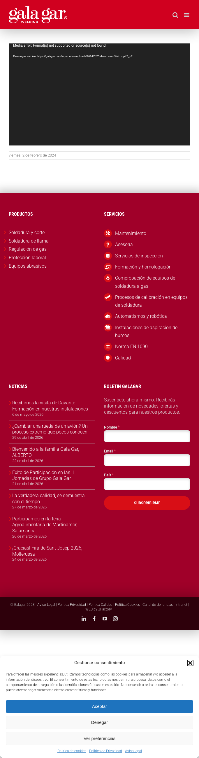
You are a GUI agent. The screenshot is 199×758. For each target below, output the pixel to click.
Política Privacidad (72, 605)
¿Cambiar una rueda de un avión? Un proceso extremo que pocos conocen (50, 429)
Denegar (99, 722)
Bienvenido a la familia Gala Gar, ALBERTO (45, 452)
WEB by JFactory (98, 609)
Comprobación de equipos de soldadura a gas (145, 282)
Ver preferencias (99, 738)
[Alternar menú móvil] (187, 15)
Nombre (111, 427)
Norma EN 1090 (131, 346)
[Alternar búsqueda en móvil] (175, 15)
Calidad (123, 358)
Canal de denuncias (157, 605)
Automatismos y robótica (141, 316)
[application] (99, 94)
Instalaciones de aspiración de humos (146, 331)
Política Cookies (127, 605)
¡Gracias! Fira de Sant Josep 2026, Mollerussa (47, 551)
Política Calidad (100, 605)
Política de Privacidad (105, 751)
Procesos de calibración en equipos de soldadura (151, 301)
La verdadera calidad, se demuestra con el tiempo (48, 498)
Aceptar (99, 706)
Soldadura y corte (27, 232)
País (109, 475)
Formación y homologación (143, 267)
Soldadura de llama (29, 241)
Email (110, 451)
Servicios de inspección (139, 256)
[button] (190, 663)
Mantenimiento (130, 233)
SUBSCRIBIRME (147, 503)
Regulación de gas (28, 249)
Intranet (181, 605)
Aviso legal (133, 751)
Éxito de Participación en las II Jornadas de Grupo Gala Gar (43, 475)
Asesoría (124, 244)
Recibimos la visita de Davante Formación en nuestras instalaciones (50, 406)
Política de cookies (71, 751)
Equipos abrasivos (28, 266)
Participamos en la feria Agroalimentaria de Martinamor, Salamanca (44, 525)
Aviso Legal (46, 605)
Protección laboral (27, 257)
